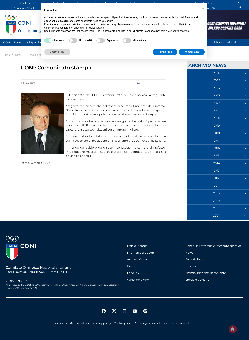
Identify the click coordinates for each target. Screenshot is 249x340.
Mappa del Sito (79, 323)
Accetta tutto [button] (191, 51)
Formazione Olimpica (25, 8)
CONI (7, 42)
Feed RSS (133, 273)
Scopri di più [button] (57, 51)
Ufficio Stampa (137, 246)
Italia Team (25, 3)
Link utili (191, 266)
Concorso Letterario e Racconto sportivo (213, 246)
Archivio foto (194, 259)
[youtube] (33, 29)
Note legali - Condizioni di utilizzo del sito (163, 323)
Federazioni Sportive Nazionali (34, 42)
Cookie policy (123, 323)
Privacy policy (102, 323)
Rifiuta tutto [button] (165, 51)
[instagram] (28, 29)
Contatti (61, 323)
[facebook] (18, 29)
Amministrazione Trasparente (205, 273)
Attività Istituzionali (223, 42)
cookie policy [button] (105, 21)
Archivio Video (137, 259)
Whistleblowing (138, 279)
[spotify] (38, 29)
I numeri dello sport (140, 252)
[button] (203, 8)
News (189, 252)
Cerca (131, 266)
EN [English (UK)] (240, 2)
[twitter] (23, 30)
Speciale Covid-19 (197, 279)
